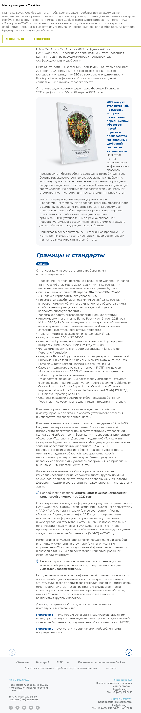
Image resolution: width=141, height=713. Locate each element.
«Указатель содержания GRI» (61, 569)
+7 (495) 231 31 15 (122, 692)
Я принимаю (15, 38)
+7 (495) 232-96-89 (26, 696)
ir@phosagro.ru (122, 689)
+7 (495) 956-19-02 (27, 699)
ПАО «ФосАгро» (19, 680)
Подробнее (42, 38)
